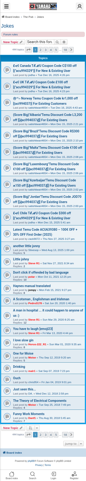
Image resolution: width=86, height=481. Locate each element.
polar (31, 276)
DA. (30, 393)
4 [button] (51, 50)
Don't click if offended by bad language (41, 272)
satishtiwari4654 (37, 107)
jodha (31, 74)
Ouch (17, 378)
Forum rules (10, 34)
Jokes (7, 26)
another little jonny (26, 246)
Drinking (19, 367)
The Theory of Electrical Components (40, 401)
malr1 (31, 370)
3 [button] (45, 50)
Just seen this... (24, 389)
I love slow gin (23, 340)
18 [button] (65, 50)
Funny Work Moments (28, 414)
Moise (32, 357)
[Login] (79, 6)
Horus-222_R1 (37, 344)
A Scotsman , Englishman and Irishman (41, 299)
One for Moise (23, 353)
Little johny (21, 259)
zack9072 (34, 238)
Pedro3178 (35, 303)
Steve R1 (33, 263)
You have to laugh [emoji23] (33, 329)
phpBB (31, 461)
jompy (32, 289)
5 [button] (56, 50)
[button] (28, 49)
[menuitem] (39, 465)
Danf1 (32, 417)
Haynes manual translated (32, 286)
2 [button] (40, 50)
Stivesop (33, 249)
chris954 (33, 382)
